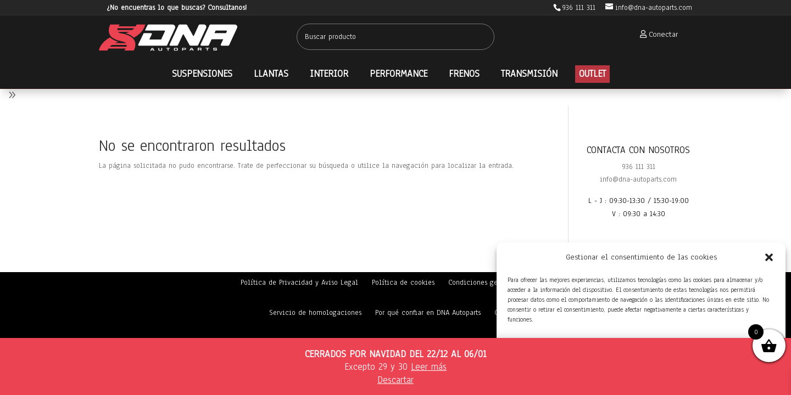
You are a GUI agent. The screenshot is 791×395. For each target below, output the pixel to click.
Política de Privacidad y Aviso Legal (299, 282)
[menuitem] (655, 34)
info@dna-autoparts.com (638, 179)
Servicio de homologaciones (315, 313)
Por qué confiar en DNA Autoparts (428, 313)
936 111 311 (638, 167)
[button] (769, 257)
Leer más (429, 366)
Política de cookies (403, 282)
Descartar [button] (395, 380)
